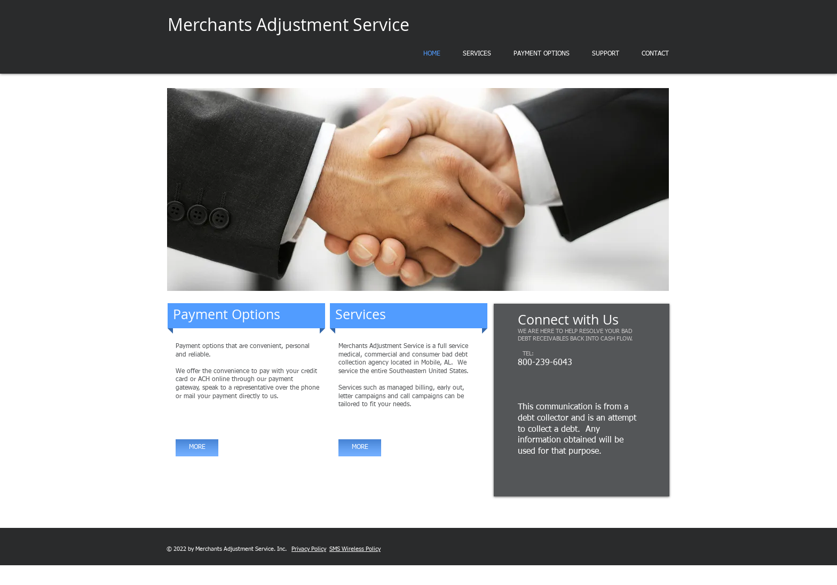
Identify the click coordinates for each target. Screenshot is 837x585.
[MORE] (197, 447)
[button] (418, 189)
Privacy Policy (308, 549)
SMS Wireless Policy (355, 549)
